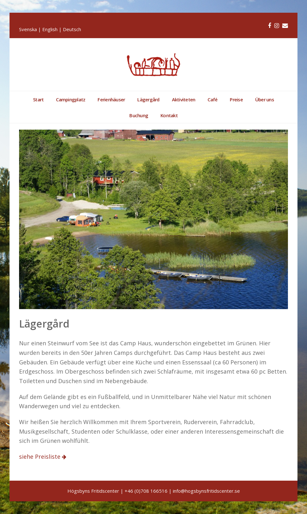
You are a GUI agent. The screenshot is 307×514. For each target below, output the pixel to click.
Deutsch (72, 29)
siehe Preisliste (40, 456)
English (50, 29)
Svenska (28, 29)
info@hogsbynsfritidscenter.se (206, 491)
